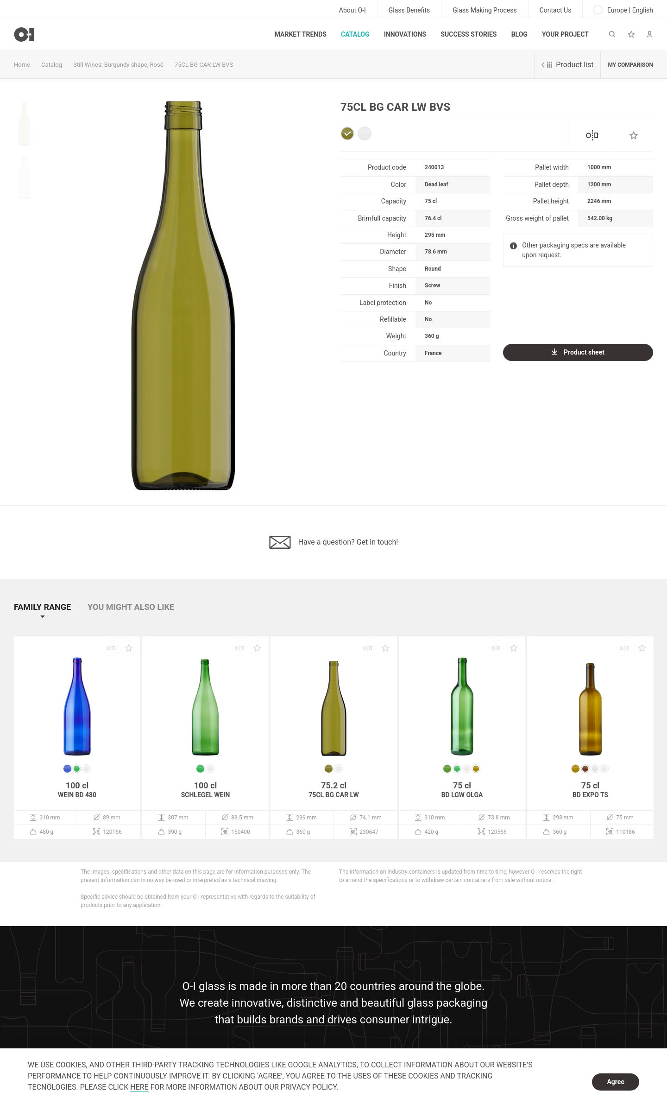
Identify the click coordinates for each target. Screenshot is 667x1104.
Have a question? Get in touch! (333, 542)
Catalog (355, 34)
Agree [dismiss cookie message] (615, 1081)
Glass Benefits (409, 10)
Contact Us (556, 10)
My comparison (630, 65)
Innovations (405, 34)
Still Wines (87, 64)
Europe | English (623, 10)
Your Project (565, 34)
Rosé (157, 64)
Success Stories (468, 34)
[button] (50, 615)
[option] (183, 295)
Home (22, 64)
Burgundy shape (125, 64)
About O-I (352, 10)
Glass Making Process (485, 10)
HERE (139, 1087)
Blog (519, 34)
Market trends (301, 34)
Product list (567, 64)
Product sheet (578, 352)
